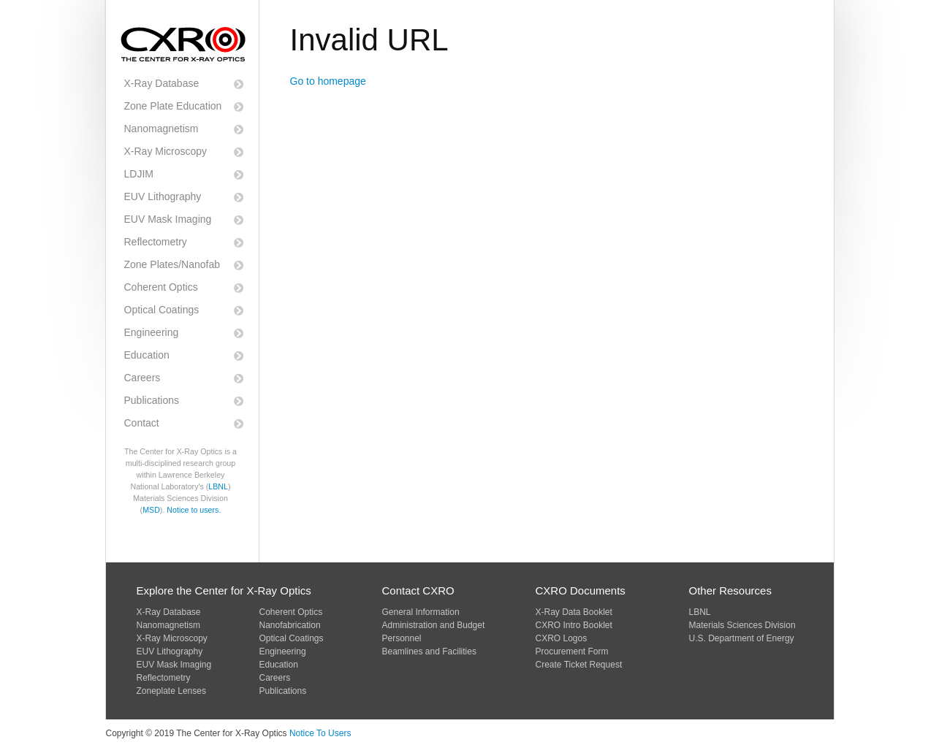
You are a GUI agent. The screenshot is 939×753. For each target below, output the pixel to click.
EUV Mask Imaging (168, 219)
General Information (421, 612)
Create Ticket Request (579, 665)
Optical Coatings (161, 310)
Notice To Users (320, 733)
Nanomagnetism (161, 128)
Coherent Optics (161, 287)
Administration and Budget (433, 625)
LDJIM (138, 174)
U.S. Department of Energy (741, 638)
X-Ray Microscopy (166, 151)
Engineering (151, 332)
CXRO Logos (562, 638)
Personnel (402, 638)
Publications (152, 400)
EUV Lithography (163, 196)
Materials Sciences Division (742, 625)
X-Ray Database (161, 83)
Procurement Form (572, 651)
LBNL (218, 486)
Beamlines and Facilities (429, 651)
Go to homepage (328, 81)
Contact (141, 423)
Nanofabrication (290, 625)
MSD (151, 509)
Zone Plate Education (173, 106)
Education (147, 355)
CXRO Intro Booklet (574, 625)
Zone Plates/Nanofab (172, 264)
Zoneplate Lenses (171, 691)
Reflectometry (155, 242)
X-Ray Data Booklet (574, 612)
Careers (142, 377)
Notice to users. (194, 509)
